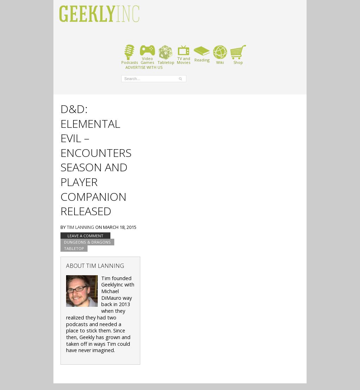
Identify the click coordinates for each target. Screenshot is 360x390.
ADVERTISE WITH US (144, 67)
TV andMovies (183, 55)
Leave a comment (85, 235)
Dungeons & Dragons (87, 242)
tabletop (74, 248)
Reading (202, 53)
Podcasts (129, 55)
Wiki (220, 55)
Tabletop (166, 55)
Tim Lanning (80, 227)
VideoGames (147, 55)
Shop (238, 55)
